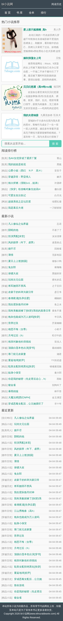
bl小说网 (7, 4)
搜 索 (55, 143)
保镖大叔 (13, 273)
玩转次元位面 (15, 279)
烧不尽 (12, 248)
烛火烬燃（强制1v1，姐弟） (24, 182)
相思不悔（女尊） (18, 329)
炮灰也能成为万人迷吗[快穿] (24, 316)
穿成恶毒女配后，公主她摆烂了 (26, 403)
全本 (31, 12)
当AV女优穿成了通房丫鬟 (22, 158)
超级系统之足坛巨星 (19, 201)
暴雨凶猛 (13, 391)
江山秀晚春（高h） (25, 510)
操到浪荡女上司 (32, 58)
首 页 (8, 12)
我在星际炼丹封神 (18, 304)
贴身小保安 (14, 372)
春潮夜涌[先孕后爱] (19, 298)
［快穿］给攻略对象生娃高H (24, 189)
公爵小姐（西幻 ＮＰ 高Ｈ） (26, 170)
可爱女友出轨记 (17, 195)
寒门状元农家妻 (17, 354)
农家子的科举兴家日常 (20, 292)
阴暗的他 (13, 230)
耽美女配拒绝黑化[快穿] (21, 366)
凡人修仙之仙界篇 (18, 223)
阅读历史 (56, 4)
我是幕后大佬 (15, 207)
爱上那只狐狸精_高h (35, 29)
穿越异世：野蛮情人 (19, 176)
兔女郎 (12, 267)
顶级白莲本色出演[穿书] (21, 347)
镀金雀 (12, 385)
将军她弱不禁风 (17, 285)
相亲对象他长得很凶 (19, 341)
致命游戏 (19, 585)
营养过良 (13, 323)
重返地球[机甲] (16, 360)
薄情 (10, 254)
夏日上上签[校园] (17, 261)
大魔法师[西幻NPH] (19, 397)
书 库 (19, 12)
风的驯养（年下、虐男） (22, 242)
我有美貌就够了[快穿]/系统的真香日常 (29, 310)
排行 (43, 12)
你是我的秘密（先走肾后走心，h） (27, 378)
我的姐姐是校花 (17, 164)
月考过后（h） (16, 335)
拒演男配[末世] (16, 236)
